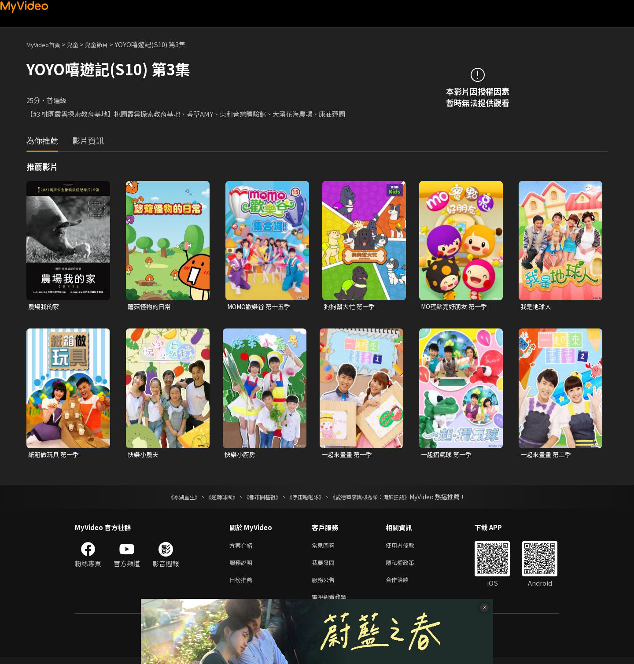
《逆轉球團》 (211, 498)
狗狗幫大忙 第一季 (351, 306)
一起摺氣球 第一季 (448, 455)
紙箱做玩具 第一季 (55, 455)
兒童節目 (106, 44)
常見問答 (325, 547)
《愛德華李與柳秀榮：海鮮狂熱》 (381, 498)
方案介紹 (242, 547)
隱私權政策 (407, 566)
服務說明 (242, 566)
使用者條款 (407, 547)
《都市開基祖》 (258, 498)
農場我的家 (44, 306)
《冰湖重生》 (168, 498)
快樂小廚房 (241, 455)
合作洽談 (404, 584)
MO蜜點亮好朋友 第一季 (456, 306)
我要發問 (325, 566)
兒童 (79, 44)
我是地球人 (536, 306)
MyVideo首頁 (46, 44)
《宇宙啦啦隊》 (307, 498)
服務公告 (325, 584)
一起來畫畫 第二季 (547, 455)
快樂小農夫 (144, 455)
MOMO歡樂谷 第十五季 (261, 306)
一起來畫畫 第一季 (348, 455)
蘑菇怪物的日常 (151, 306)
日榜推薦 (242, 584)
